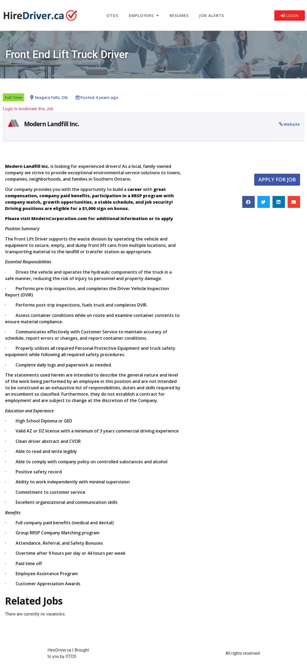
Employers (144, 15)
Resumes (179, 15)
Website (292, 124)
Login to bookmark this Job (28, 108)
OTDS (112, 15)
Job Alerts (211, 15)
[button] (248, 202)
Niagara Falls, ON (51, 97)
